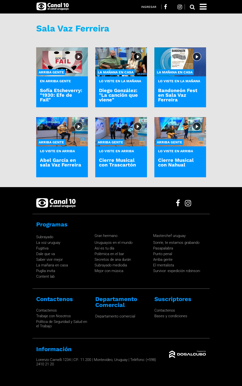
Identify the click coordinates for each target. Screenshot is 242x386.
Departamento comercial (115, 316)
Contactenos (46, 310)
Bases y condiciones (170, 316)
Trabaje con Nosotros (53, 316)
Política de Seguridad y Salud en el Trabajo (61, 323)
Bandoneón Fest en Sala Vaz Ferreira (177, 95)
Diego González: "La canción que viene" (118, 95)
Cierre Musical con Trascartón (117, 162)
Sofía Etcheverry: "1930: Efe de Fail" (61, 95)
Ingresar (148, 7)
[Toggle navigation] (203, 6)
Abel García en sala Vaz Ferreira (60, 162)
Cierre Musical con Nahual (176, 162)
